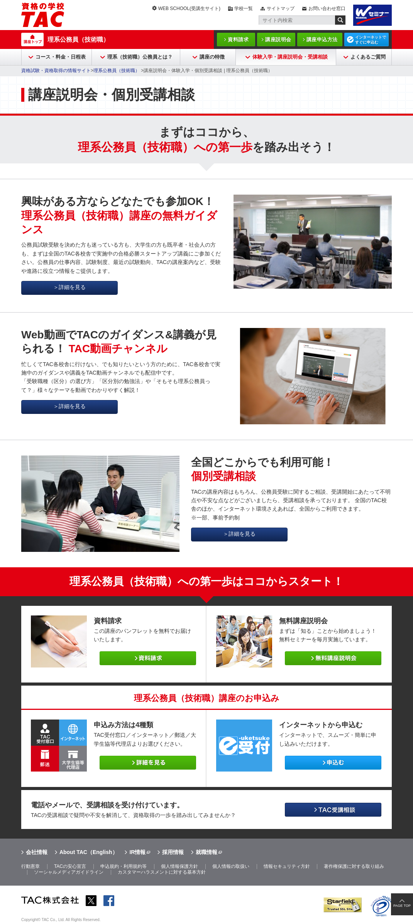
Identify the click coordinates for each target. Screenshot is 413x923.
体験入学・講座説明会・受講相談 (290, 57)
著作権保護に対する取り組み (354, 866)
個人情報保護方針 (179, 866)
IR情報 (137, 852)
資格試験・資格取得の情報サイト (56, 70)
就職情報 (206, 852)
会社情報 (36, 852)
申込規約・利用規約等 (123, 866)
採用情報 (173, 852)
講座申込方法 (322, 39)
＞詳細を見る (69, 287)
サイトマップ (281, 8)
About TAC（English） (88, 852)
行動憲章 (30, 866)
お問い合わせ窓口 (326, 8)
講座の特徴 (212, 57)
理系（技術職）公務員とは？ (140, 57)
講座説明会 (278, 39)
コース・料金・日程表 (61, 57)
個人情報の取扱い (230, 866)
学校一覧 (243, 8)
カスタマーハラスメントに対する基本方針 (162, 872)
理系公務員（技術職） (78, 39)
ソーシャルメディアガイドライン (68, 872)
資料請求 (238, 39)
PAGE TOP (402, 906)
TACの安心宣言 (70, 866)
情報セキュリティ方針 (287, 866)
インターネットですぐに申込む (370, 39)
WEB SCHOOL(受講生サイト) (189, 8)
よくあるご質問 (368, 57)
